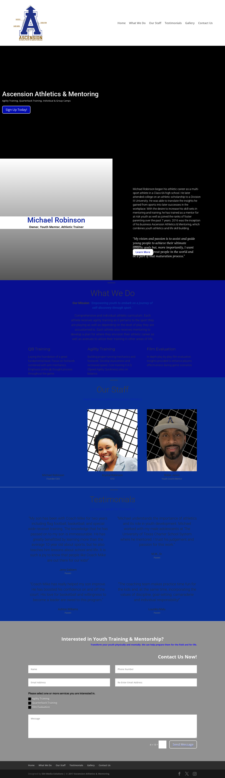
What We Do (137, 23)
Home (122, 23)
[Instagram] (195, 774)
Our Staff (155, 23)
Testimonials (173, 23)
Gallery (190, 23)
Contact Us (205, 23)
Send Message (183, 744)
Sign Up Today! (16, 110)
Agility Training (38, 698)
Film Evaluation (39, 707)
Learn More (143, 252)
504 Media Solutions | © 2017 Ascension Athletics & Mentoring (75, 773)
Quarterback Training (42, 703)
